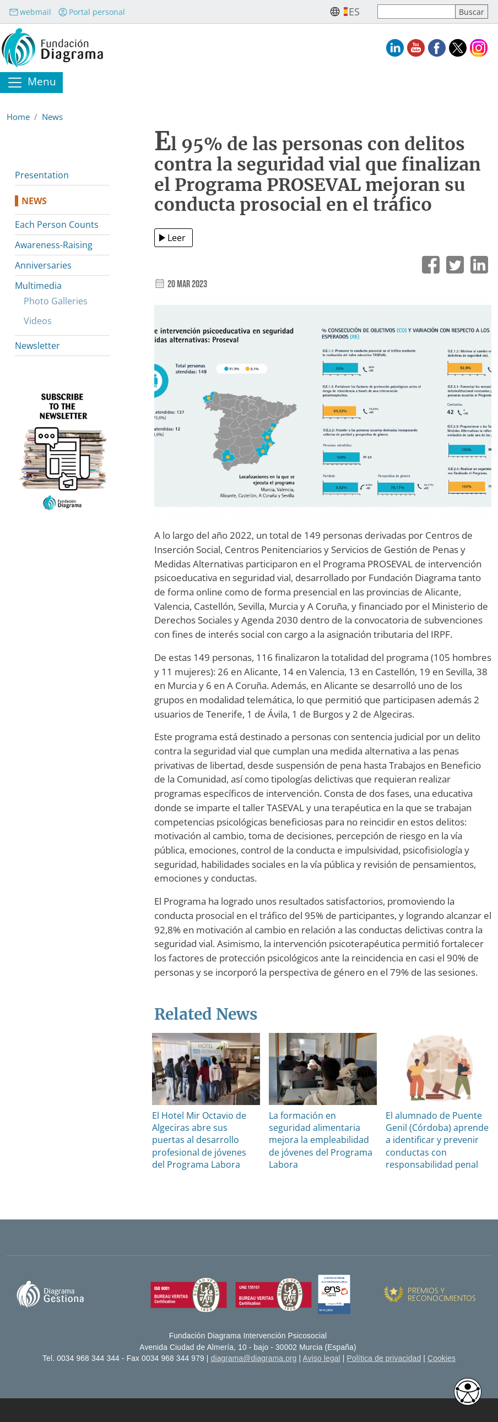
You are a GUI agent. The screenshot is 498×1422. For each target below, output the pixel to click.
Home (18, 116)
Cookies (441, 1358)
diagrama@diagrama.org (254, 1358)
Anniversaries (43, 265)
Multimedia (38, 286)
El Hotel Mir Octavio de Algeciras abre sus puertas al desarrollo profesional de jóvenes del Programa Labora (199, 1140)
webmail (30, 12)
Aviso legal (321, 1358)
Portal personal (91, 12)
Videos (38, 321)
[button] (322, 410)
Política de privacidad (384, 1358)
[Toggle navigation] (31, 82)
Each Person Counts (57, 224)
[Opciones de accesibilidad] (467, 1391)
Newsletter (37, 346)
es (354, 11)
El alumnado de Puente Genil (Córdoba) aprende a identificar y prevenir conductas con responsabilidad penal (437, 1140)
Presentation (42, 175)
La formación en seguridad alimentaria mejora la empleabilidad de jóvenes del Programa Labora (320, 1140)
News (52, 116)
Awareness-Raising (54, 245)
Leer (176, 238)
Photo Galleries (56, 301)
